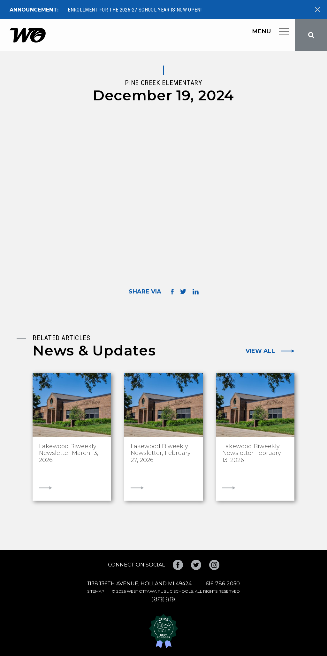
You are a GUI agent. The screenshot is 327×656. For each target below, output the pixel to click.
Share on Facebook (172, 291)
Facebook (178, 565)
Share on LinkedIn (196, 291)
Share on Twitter (183, 291)
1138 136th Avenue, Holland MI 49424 (139, 584)
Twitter (196, 565)
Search (311, 35)
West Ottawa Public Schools (28, 35)
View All (260, 351)
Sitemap (95, 591)
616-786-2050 (223, 584)
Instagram (214, 565)
